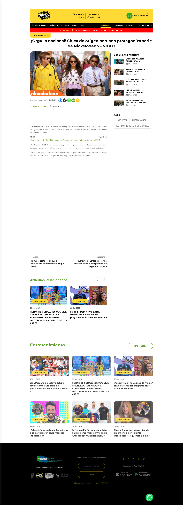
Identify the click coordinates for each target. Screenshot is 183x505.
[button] (98, 280)
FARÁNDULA (53, 25)
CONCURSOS (106, 25)
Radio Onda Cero (40, 106)
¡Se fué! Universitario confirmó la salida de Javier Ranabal (136, 82)
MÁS (83, 25)
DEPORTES (65, 25)
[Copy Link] (78, 100)
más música (140, 346)
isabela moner (139, 120)
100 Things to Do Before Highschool (132, 126)
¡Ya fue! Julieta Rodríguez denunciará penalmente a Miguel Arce (48, 264)
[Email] (73, 100)
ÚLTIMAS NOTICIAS (39, 25)
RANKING (129, 25)
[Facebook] (60, 100)
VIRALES (75, 25)
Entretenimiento (41, 35)
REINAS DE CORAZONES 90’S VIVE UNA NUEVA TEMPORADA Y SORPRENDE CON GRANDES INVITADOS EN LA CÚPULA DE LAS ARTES (48, 318)
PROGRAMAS (118, 25)
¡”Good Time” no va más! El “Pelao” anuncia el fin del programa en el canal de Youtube (88, 315)
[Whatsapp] (69, 100)
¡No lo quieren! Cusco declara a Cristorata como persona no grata (134, 93)
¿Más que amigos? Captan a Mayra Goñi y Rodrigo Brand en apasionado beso (136, 103)
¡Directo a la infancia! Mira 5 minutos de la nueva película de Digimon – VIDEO (90, 264)
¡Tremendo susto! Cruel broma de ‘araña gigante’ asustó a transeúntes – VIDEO (65, 140)
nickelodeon (121, 120)
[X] (65, 100)
